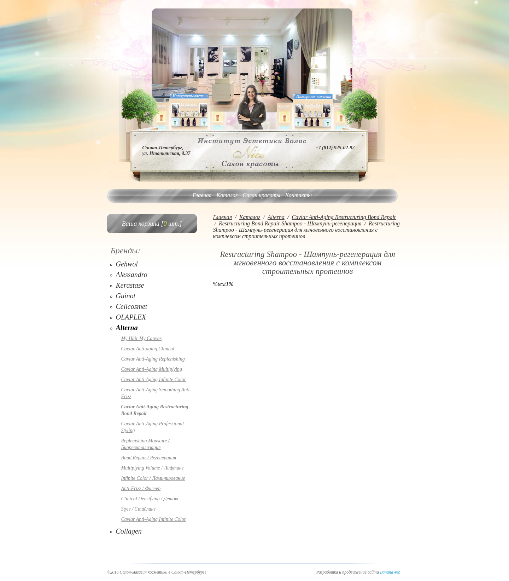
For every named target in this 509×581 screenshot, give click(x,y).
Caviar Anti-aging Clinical (148, 348)
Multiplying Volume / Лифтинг (152, 468)
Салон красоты (261, 195)
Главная (202, 195)
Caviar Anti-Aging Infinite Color (153, 379)
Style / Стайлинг (138, 509)
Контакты (298, 195)
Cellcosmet (131, 306)
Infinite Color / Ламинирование (153, 478)
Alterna (127, 328)
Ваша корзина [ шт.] (152, 223)
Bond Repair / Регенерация (148, 457)
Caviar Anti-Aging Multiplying (151, 369)
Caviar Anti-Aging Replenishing (153, 359)
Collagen (129, 531)
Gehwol (127, 264)
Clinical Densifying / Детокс (150, 498)
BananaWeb (390, 572)
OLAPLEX (131, 317)
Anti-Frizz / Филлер (141, 488)
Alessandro (131, 274)
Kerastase (130, 285)
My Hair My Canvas (141, 338)
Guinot (126, 296)
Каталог (227, 195)
